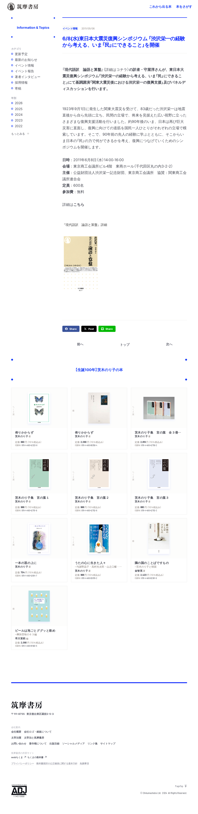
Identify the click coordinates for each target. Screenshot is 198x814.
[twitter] (89, 329)
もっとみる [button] (20, 134)
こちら (78, 204)
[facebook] (70, 329)
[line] (107, 329)
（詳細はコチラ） (116, 69)
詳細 (104, 225)
